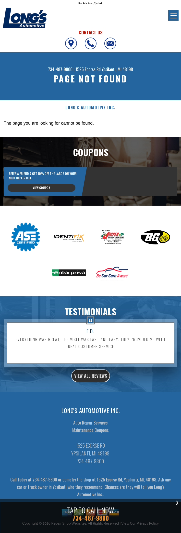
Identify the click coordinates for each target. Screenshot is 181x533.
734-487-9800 (60, 69)
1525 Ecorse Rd (88, 69)
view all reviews (90, 395)
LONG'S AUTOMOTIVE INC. (90, 107)
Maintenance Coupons (90, 449)
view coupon (41, 188)
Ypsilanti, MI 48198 (117, 69)
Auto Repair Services (90, 442)
